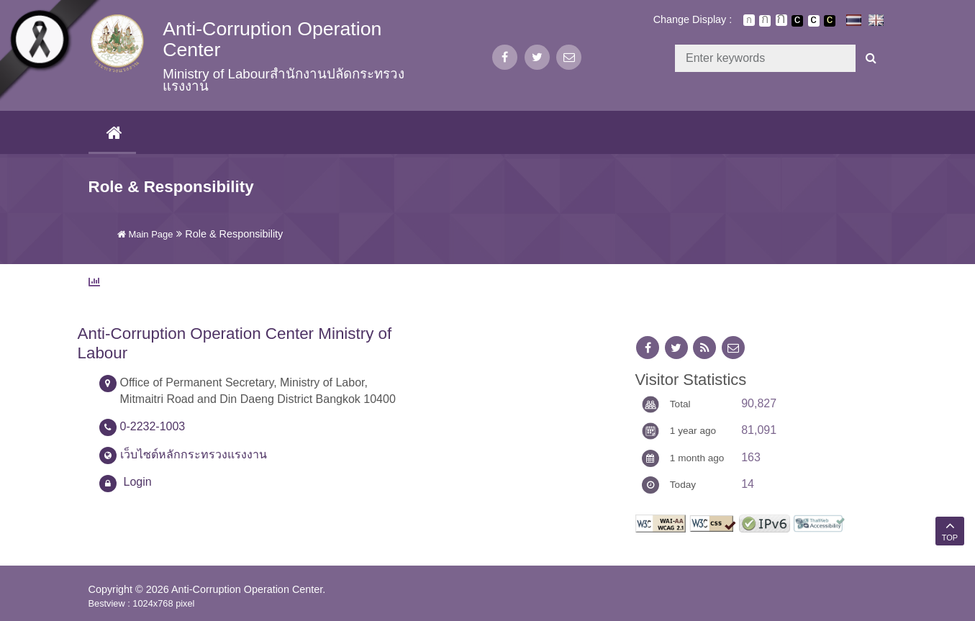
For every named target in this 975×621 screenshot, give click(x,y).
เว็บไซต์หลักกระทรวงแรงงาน (193, 454)
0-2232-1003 (153, 426)
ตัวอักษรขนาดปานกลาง (765, 21)
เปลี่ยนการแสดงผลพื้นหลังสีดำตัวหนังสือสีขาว (797, 21)
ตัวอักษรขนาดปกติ (749, 20)
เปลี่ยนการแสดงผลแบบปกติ (814, 21)
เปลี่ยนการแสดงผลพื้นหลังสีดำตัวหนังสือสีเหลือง (829, 21)
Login (138, 482)
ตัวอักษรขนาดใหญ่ (781, 20)
